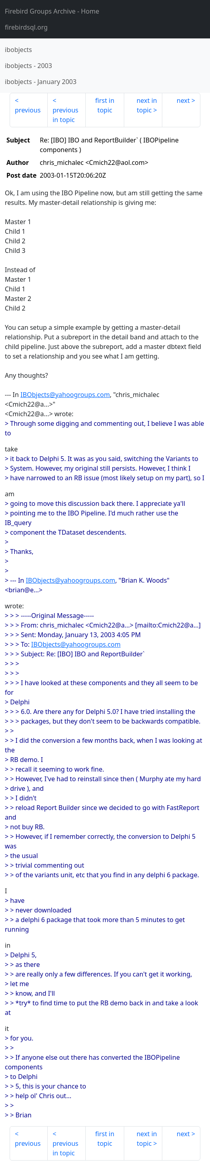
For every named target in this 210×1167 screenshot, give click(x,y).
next (183, 100)
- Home (52, 11)
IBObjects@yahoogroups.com (65, 394)
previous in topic (65, 115)
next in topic (147, 105)
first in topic (105, 105)
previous (27, 110)
